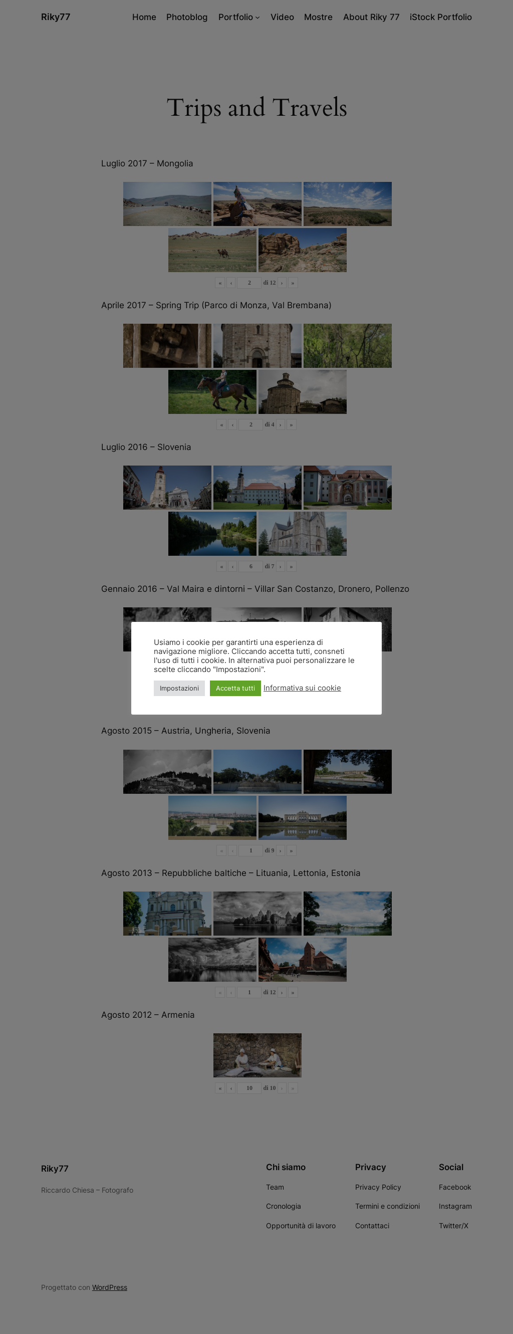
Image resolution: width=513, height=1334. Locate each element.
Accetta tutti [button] (235, 688)
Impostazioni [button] (179, 688)
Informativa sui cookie (302, 688)
